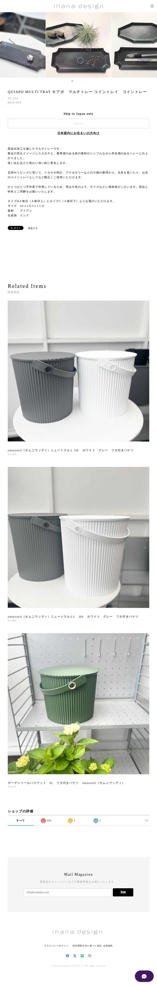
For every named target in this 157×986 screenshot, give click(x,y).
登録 (123, 892)
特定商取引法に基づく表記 (87, 946)
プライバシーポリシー (56, 946)
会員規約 (108, 946)
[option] (78, 45)
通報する (33, 228)
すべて (20, 820)
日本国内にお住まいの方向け (78, 133)
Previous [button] (6, 45)
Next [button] (151, 45)
